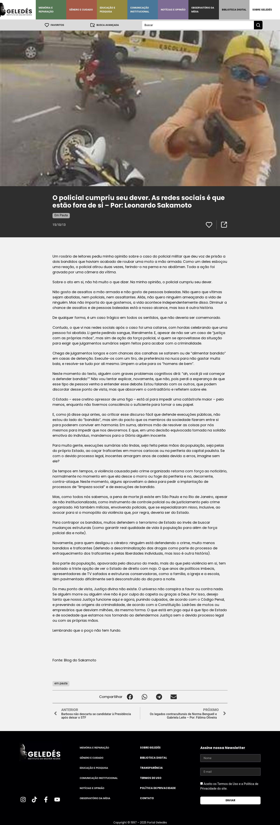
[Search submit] (258, 25)
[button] (129, 696)
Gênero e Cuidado (81, 9)
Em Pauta (61, 215)
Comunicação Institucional (139, 9)
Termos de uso (150, 778)
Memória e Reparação (46, 9)
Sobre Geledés (262, 9)
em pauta (60, 683)
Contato (147, 798)
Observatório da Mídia (202, 9)
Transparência (151, 768)
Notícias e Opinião (173, 9)
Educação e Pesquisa (107, 9)
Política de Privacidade (158, 788)
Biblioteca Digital (234, 9)
